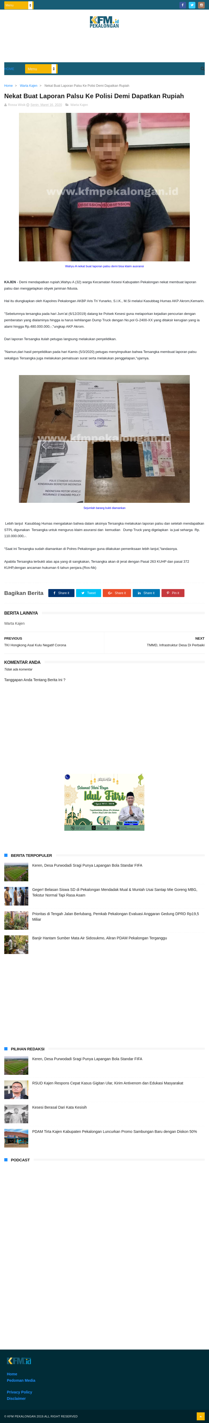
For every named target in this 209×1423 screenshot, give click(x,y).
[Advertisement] (104, 48)
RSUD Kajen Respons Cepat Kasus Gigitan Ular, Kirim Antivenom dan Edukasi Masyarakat (107, 1083)
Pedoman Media (21, 1380)
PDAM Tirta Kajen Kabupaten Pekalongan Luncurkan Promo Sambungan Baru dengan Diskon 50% (114, 1131)
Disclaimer (16, 1398)
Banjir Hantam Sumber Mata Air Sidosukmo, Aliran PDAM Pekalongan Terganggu (99, 938)
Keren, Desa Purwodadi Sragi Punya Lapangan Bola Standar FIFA (87, 865)
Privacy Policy (19, 1392)
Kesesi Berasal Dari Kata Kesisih (59, 1107)
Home (9, 69)
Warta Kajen (79, 105)
